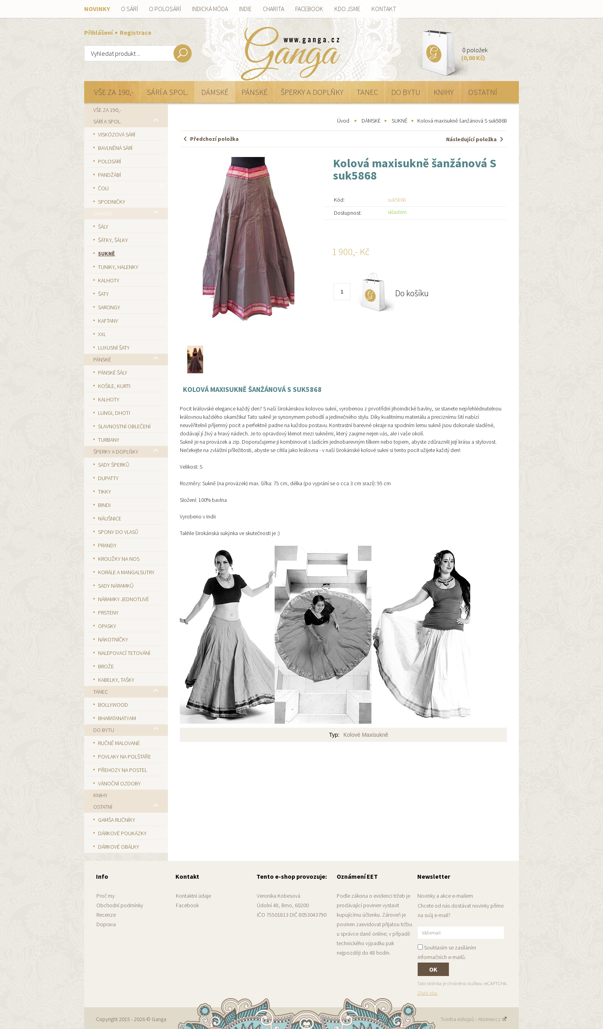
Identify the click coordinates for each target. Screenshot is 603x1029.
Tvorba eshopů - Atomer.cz (474, 1019)
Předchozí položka (214, 138)
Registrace (135, 32)
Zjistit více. (427, 993)
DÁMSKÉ (371, 120)
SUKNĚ (399, 120)
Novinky (97, 9)
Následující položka (471, 139)
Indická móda (210, 9)
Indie (245, 9)
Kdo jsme (347, 9)
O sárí (129, 9)
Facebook (309, 9)
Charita (273, 9)
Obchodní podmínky (119, 905)
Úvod (343, 120)
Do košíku (412, 293)
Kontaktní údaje (193, 895)
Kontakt (383, 9)
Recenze (106, 914)
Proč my (105, 895)
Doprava (106, 924)
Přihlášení (99, 32)
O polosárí (165, 9)
